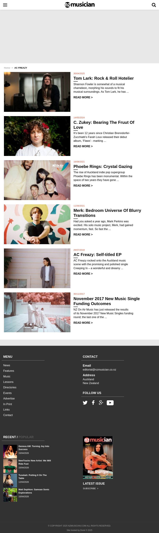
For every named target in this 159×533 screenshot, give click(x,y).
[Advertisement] (79, 37)
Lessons (8, 381)
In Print (7, 404)
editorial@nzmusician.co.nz (99, 369)
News (6, 365)
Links (6, 409)
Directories (9, 387)
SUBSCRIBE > (90, 488)
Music (6, 376)
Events (7, 393)
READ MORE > (83, 97)
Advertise (9, 398)
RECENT (9, 437)
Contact (8, 415)
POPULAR (26, 437)
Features (8, 370)
